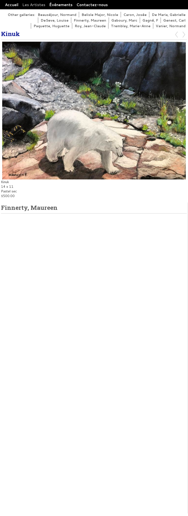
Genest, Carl (174, 20)
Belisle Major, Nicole (100, 14)
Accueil (11, 4)
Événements (60, 4)
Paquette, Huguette (52, 26)
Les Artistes (33, 4)
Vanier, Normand (171, 26)
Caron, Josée (135, 14)
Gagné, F (150, 20)
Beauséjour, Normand (57, 14)
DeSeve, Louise (55, 20)
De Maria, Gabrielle (169, 14)
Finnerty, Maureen (90, 20)
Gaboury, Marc (124, 20)
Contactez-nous (92, 4)
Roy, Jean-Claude (90, 26)
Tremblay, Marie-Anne (131, 26)
